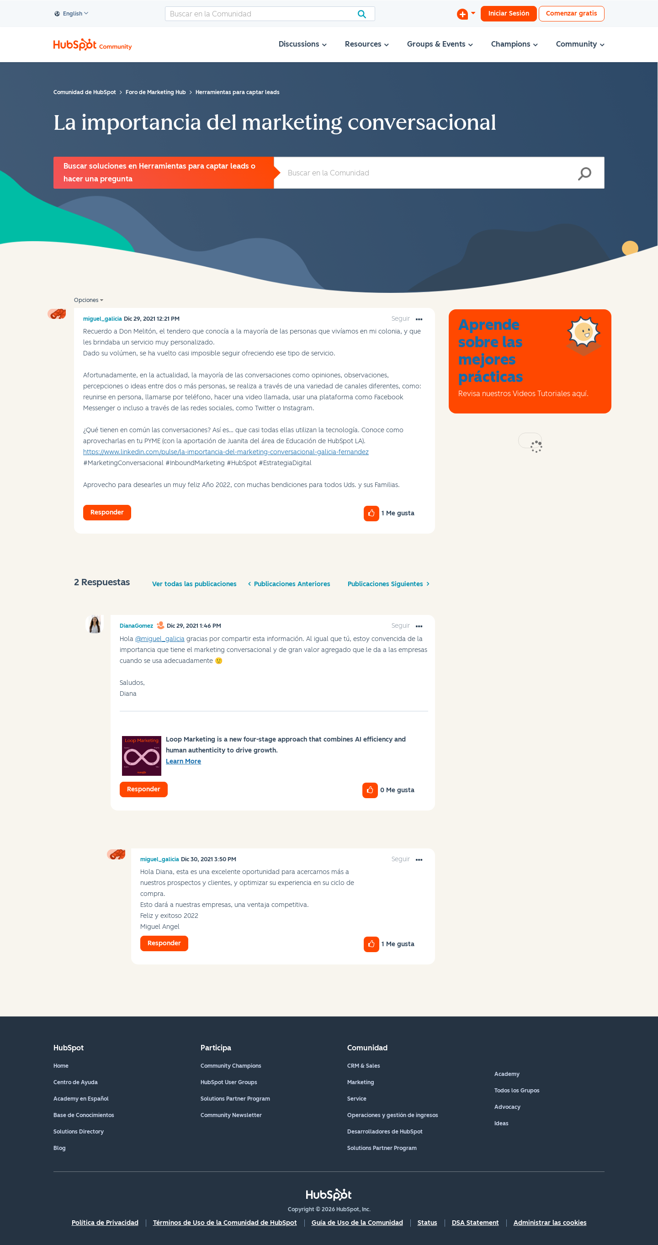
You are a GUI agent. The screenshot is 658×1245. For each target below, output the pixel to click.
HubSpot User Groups (229, 1082)
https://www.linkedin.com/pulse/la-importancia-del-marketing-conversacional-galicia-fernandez (226, 452)
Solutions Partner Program (235, 1099)
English (68, 14)
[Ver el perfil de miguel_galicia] (102, 319)
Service (356, 1099)
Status (427, 1223)
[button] (419, 320)
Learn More (183, 761)
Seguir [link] (401, 319)
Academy (507, 1074)
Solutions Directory (78, 1131)
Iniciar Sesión (508, 13)
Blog (59, 1148)
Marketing (360, 1082)
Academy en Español (81, 1099)
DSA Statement (475, 1223)
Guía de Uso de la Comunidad (357, 1223)
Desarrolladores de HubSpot (385, 1131)
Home (61, 1066)
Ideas (501, 1123)
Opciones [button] (86, 300)
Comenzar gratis (571, 13)
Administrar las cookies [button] (550, 1223)
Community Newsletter (231, 1115)
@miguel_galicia (160, 639)
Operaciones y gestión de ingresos (392, 1115)
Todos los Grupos (517, 1090)
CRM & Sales (363, 1066)
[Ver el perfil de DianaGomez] (136, 626)
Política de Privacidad (105, 1223)
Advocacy (507, 1107)
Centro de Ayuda (75, 1082)
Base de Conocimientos (83, 1115)
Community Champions (231, 1066)
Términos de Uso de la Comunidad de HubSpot (225, 1223)
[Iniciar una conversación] (466, 14)
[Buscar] (270, 13)
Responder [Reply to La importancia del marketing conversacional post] (107, 512)
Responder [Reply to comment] (143, 789)
